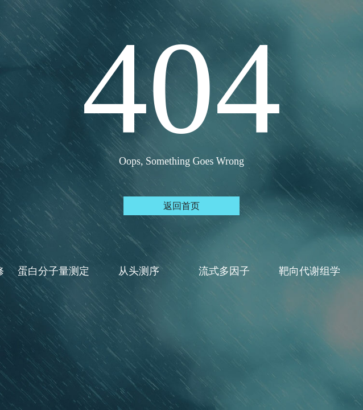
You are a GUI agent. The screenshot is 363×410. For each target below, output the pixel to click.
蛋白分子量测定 (54, 270)
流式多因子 (224, 270)
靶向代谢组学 (309, 270)
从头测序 (138, 270)
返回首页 (181, 206)
